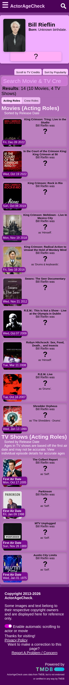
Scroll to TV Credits (28, 72)
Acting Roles (11, 100)
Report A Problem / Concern (34, 653)
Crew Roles (31, 100)
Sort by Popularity (55, 72)
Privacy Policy (16, 640)
